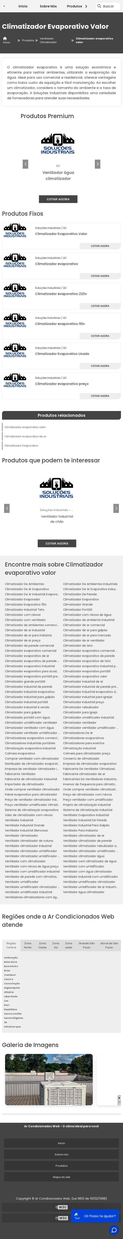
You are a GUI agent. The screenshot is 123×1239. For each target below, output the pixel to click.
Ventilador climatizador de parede (87, 841)
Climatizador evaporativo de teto (87, 661)
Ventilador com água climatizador (87, 871)
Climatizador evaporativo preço (62, 383)
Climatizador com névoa (22, 615)
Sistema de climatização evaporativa (31, 810)
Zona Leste (68, 945)
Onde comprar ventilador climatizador (32, 789)
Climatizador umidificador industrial (88, 717)
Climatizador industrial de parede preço (91, 687)
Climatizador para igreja (80, 712)
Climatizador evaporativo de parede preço (35, 661)
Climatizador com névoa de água (87, 615)
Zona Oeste (42, 945)
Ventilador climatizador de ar (83, 836)
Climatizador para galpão (23, 712)
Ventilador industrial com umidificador (90, 877)
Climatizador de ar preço (22, 640)
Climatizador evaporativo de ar (25, 436)
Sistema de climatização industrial (87, 810)
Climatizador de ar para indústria (28, 635)
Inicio (61, 1143)
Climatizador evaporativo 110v (60, 323)
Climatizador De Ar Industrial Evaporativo (34, 594)
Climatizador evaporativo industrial (30, 666)
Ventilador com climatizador (25, 861)
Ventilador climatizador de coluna (29, 841)
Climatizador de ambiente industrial (88, 620)
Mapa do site (61, 1177)
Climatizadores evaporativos (83, 738)
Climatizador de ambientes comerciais (33, 625)
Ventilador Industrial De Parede (85, 820)
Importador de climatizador (24, 784)
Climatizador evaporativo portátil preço (33, 676)
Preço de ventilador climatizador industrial (35, 800)
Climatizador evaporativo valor (25, 427)
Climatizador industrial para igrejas (87, 697)
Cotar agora (61, 199)
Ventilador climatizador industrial (28, 846)
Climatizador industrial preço (83, 702)
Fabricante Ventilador (20, 774)
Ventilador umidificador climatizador (89, 882)
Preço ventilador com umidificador (88, 800)
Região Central (11, 945)
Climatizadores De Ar (78, 733)
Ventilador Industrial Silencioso (26, 830)
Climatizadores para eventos (83, 743)
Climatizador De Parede (80, 594)
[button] (97, 164)
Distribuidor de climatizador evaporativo (33, 764)
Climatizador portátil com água (27, 717)
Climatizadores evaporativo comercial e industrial (40, 738)
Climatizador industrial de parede (28, 687)
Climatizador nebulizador (81, 707)
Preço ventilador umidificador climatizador (35, 805)
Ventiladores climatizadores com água (32, 897)
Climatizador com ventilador (25, 620)
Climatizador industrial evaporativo (30, 692)
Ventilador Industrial (19, 820)
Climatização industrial (79, 748)
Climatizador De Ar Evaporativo (27, 589)
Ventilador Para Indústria (80, 830)
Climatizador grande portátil (25, 681)
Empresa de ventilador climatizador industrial (37, 769)
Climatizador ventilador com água (29, 728)
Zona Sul (55, 945)
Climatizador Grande (78, 604)
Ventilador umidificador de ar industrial (91, 887)
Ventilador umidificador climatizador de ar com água (43, 887)
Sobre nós (61, 1154)
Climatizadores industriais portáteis (30, 743)
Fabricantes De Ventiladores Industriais (90, 779)
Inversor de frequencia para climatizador (92, 784)
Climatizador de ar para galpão (85, 630)
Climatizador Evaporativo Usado (62, 353)
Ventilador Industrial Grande (25, 825)
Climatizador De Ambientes (24, 584)
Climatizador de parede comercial (29, 646)
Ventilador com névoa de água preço (32, 866)
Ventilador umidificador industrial (28, 892)
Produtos (77, 6)
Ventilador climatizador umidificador (31, 851)
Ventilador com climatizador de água (89, 861)
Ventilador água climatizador (83, 892)
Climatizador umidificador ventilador (31, 723)
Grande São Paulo (87, 945)
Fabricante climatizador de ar (84, 774)
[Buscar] (99, 6)
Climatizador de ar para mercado (87, 635)
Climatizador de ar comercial (84, 625)
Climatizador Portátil (77, 610)
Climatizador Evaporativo (21, 446)
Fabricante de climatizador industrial (31, 779)
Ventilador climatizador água (83, 856)
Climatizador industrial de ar (83, 681)
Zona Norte (27, 945)
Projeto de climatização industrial (87, 805)
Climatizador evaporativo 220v (61, 293)
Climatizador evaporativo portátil (86, 671)
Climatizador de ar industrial (25, 630)
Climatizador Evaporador (22, 599)
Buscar (108, 6)
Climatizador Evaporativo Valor (61, 233)
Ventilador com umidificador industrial (32, 871)
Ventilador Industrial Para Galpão (86, 825)
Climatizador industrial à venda (27, 707)
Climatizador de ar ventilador (84, 640)
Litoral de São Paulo (109, 945)
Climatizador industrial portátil (26, 702)
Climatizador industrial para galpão (30, 697)
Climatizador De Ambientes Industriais (90, 584)
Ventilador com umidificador (83, 866)
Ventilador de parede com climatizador (33, 877)
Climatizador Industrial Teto (24, 610)
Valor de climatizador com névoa (29, 815)
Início (23, 6)
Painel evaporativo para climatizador (31, 794)
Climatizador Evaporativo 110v (26, 604)
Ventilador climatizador (21, 836)
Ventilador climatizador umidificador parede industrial (43, 856)
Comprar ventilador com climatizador (32, 759)
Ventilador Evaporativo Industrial (86, 815)
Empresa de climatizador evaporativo (90, 764)
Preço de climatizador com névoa (87, 794)
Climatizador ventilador (79, 723)
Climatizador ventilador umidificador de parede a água (44, 733)
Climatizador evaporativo (56, 263)
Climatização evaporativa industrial (30, 748)
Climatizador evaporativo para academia (34, 671)
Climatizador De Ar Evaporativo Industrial (92, 589)
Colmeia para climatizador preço (86, 753)
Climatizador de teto (78, 646)
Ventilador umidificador (21, 882)
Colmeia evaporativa (20, 753)
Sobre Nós (48, 6)
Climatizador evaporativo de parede (89, 656)
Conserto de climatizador (81, 759)
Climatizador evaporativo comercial (30, 651)
